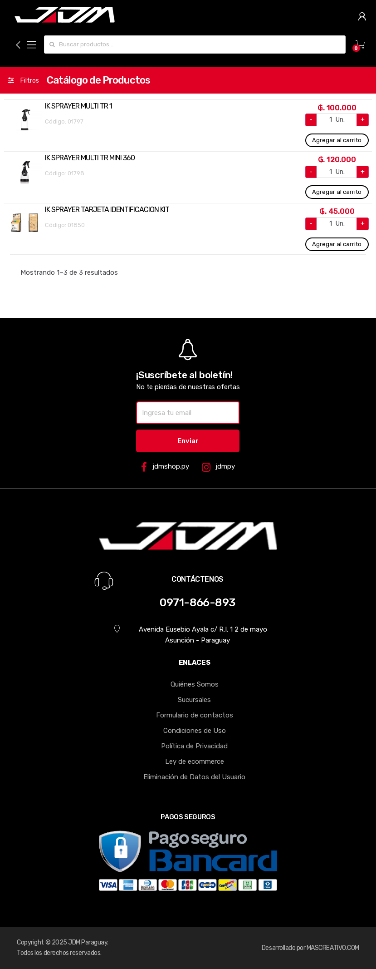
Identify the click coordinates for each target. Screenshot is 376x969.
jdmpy (218, 467)
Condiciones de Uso (194, 731)
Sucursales (194, 700)
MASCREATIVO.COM (333, 948)
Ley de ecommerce (194, 761)
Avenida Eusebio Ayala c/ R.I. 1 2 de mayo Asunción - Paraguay (190, 634)
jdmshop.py (165, 467)
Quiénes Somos (195, 684)
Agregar (336, 140)
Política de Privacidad (194, 746)
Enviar (188, 441)
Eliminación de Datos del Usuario (194, 777)
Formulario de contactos (194, 715)
